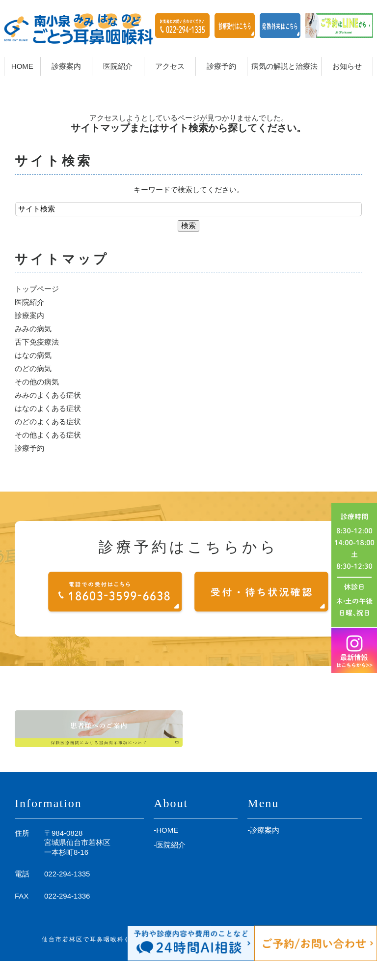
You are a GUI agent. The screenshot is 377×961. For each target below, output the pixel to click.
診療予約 (29, 448)
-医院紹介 (170, 845)
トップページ (37, 289)
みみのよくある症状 (48, 395)
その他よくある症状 (48, 435)
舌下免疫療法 (37, 342)
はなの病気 (33, 355)
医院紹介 (29, 302)
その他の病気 (37, 382)
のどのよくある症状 (48, 421)
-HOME (166, 830)
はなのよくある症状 (48, 408)
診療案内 (29, 315)
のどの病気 (33, 368)
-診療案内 (263, 830)
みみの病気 (33, 328)
